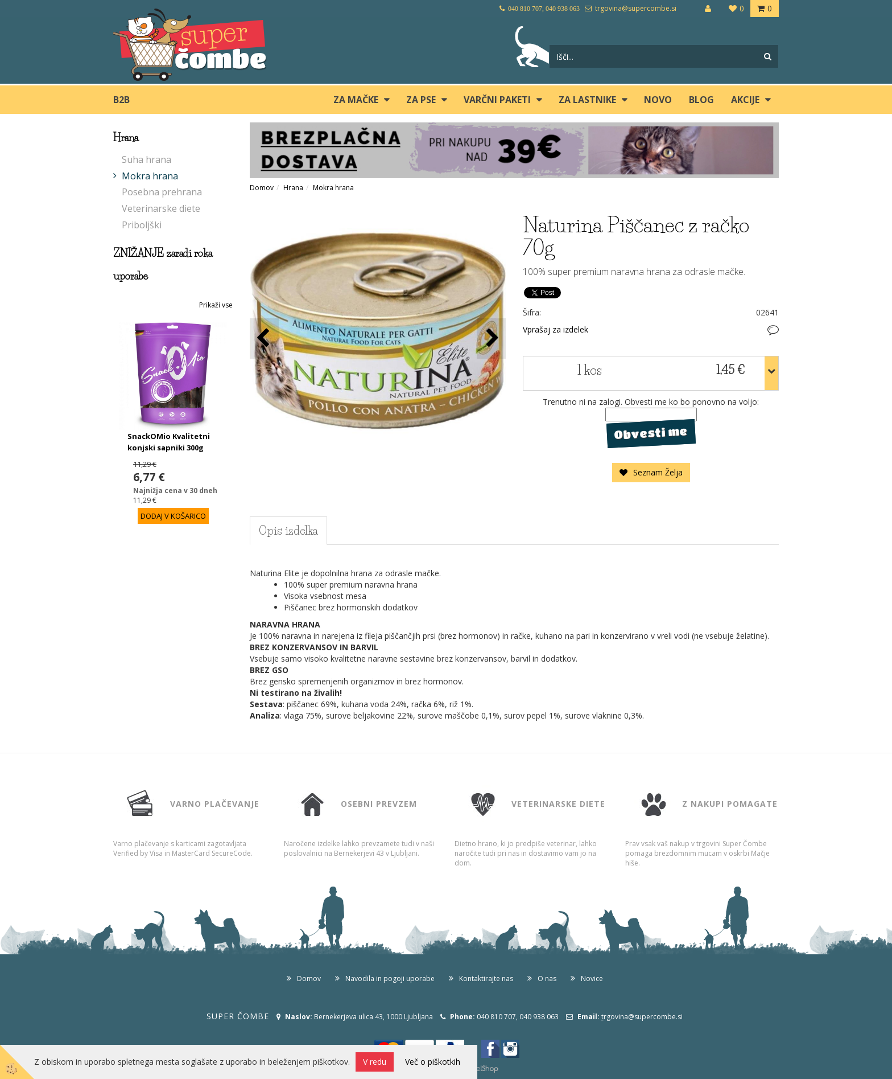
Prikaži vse (216, 305)
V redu (374, 1061)
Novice (592, 978)
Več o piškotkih (432, 1061)
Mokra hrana (150, 176)
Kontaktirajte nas (486, 978)
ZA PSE (421, 99)
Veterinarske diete (161, 208)
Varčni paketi (497, 99)
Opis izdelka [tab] (288, 531)
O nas (547, 978)
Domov (262, 187)
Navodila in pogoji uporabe (390, 978)
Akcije (745, 99)
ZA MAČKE (355, 99)
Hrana (293, 187)
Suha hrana (146, 159)
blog (701, 99)
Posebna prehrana (162, 192)
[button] (491, 338)
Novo (658, 99)
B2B (121, 99)
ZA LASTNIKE (587, 99)
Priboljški (142, 225)
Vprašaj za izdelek (555, 329)
